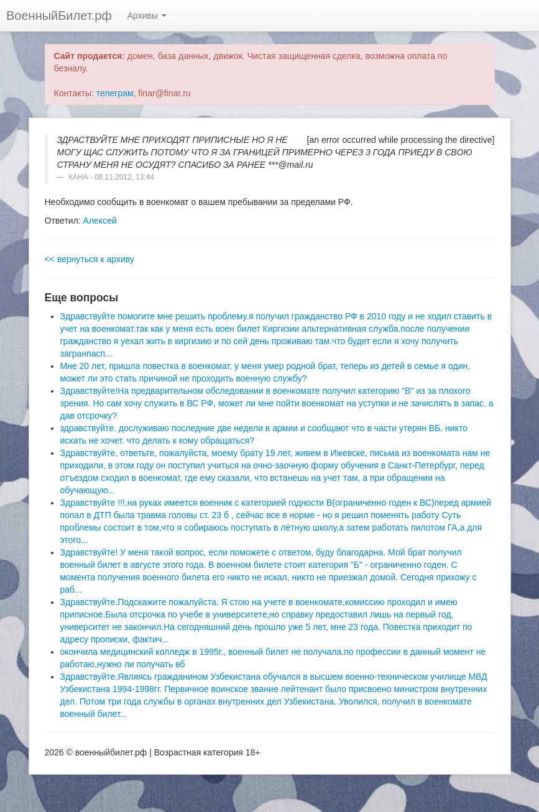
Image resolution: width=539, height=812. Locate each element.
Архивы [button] (147, 16)
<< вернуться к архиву (89, 259)
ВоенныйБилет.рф (59, 15)
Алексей (100, 221)
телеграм (115, 93)
